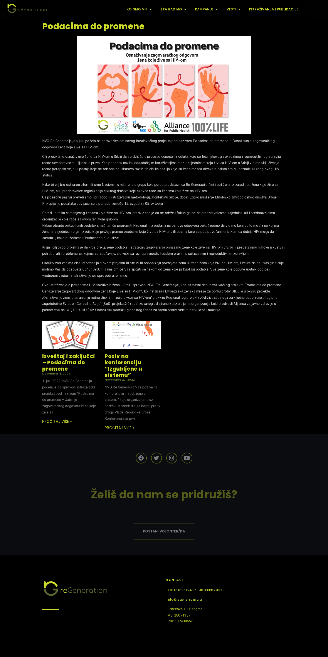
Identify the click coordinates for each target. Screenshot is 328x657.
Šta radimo (173, 9)
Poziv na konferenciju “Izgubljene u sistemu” (123, 365)
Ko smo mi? (139, 9)
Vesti (234, 9)
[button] (164, 537)
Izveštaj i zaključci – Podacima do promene (68, 362)
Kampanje (206, 9)
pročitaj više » (57, 421)
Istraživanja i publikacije (273, 9)
